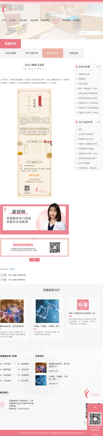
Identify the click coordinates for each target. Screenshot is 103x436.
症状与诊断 (10, 54)
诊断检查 (82, 79)
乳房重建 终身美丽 (86, 149)
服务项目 (23, 23)
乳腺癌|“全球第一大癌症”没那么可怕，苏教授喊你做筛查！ (89, 113)
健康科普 (45, 23)
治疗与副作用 (31, 54)
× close (95, 435)
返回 (34, 260)
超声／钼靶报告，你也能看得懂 (89, 89)
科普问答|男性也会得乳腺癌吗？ (89, 98)
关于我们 (13, 23)
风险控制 (74, 54)
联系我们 (77, 23)
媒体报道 (25, 364)
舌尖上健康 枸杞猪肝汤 (16, 280)
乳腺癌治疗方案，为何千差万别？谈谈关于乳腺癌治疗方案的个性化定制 (89, 153)
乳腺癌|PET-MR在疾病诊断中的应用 (89, 108)
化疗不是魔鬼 (84, 163)
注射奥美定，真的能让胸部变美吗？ (89, 168)
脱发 (80, 129)
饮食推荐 (12, 269)
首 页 (4, 23)
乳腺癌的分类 (84, 74)
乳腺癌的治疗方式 (85, 139)
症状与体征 (83, 84)
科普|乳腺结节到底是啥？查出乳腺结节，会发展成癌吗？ (89, 93)
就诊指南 (34, 23)
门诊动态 (7, 381)
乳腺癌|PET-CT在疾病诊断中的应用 (89, 103)
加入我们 (25, 381)
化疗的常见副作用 (85, 134)
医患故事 (66, 23)
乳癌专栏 (56, 23)
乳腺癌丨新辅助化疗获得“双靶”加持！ (89, 144)
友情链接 (25, 375)
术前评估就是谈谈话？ (87, 158)
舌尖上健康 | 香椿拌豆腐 (17, 275)
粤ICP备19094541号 (78, 433)
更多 (99, 67)
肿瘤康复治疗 (52, 54)
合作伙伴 (25, 369)
